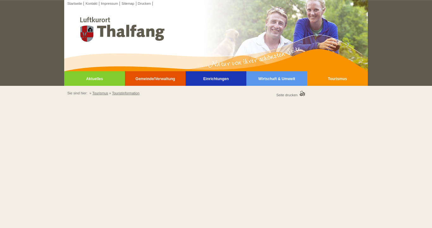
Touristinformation (125, 93)
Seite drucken (287, 95)
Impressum (109, 3)
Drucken (144, 3)
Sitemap (127, 3)
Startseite (74, 3)
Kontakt (91, 3)
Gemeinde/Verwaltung (155, 79)
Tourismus (337, 79)
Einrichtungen (216, 79)
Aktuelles (94, 79)
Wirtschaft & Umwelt (276, 79)
